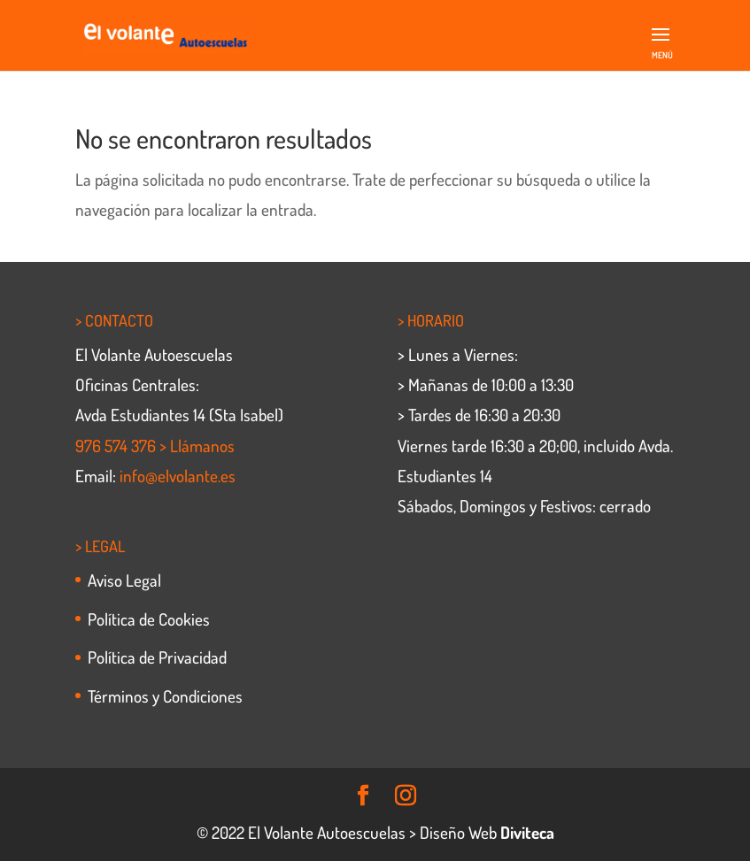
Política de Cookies (149, 619)
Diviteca (527, 832)
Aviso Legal (124, 580)
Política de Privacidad (157, 657)
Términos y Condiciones (165, 696)
